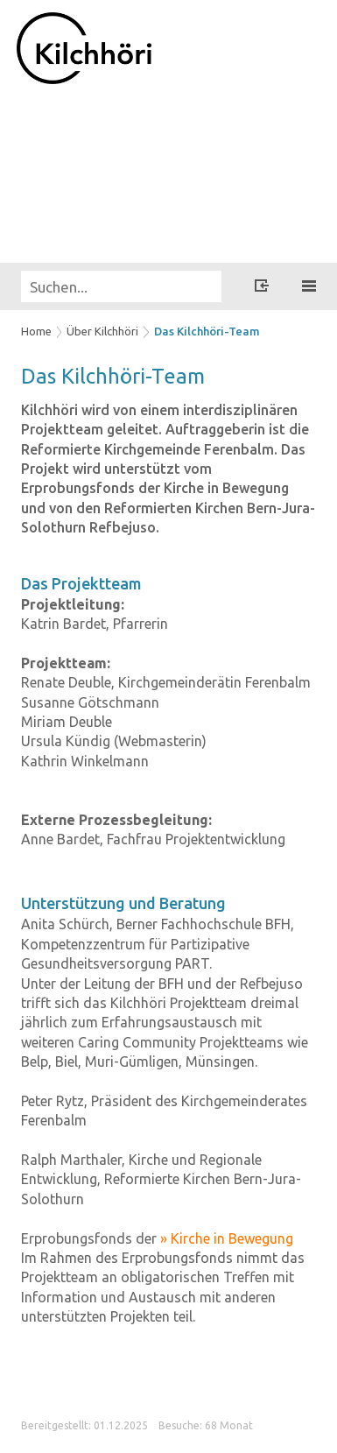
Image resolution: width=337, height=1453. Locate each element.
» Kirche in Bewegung (226, 1238)
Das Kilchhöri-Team (207, 331)
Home (36, 331)
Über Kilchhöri (102, 331)
